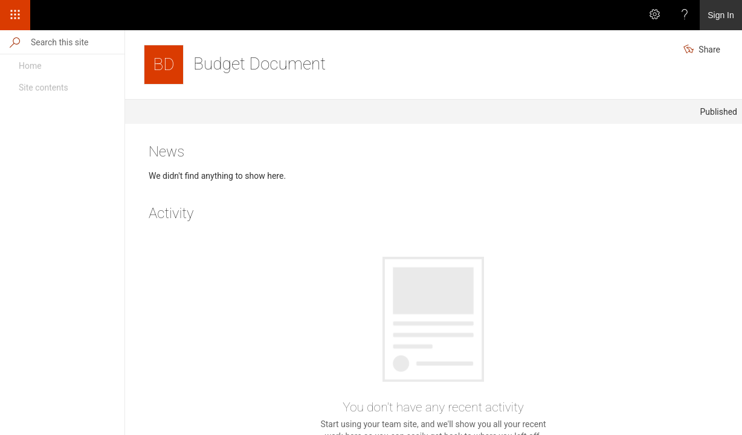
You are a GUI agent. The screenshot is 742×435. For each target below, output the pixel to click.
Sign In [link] (721, 15)
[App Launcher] (15, 15)
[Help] (684, 15)
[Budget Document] (163, 64)
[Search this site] (77, 42)
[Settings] (654, 15)
